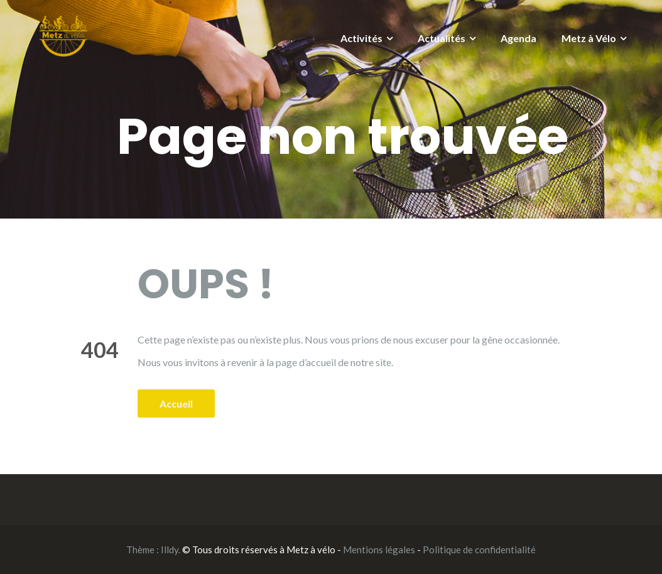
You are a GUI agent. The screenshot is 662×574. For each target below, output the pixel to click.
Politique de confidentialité (479, 549)
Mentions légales (379, 549)
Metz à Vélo (589, 38)
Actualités (441, 38)
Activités (361, 38)
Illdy (169, 549)
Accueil (176, 403)
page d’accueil (306, 362)
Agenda (518, 38)
